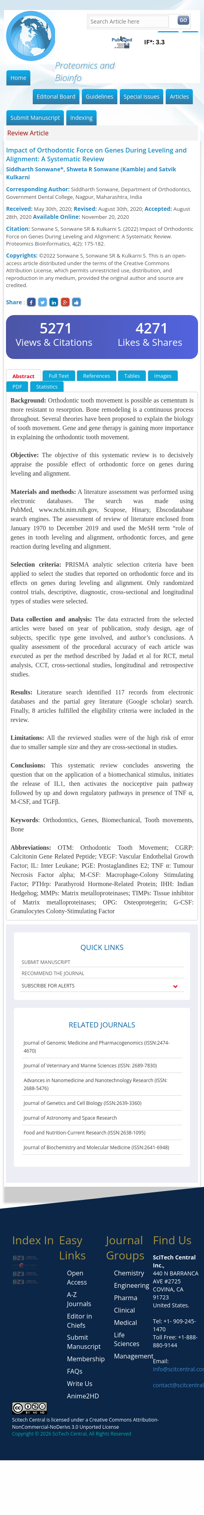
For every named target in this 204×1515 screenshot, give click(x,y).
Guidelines (99, 96)
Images (162, 375)
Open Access (77, 1278)
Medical (125, 1322)
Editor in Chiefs (79, 1321)
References (96, 375)
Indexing (81, 117)
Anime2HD (83, 1396)
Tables (132, 375)
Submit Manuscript (35, 117)
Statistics (46, 386)
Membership (86, 1358)
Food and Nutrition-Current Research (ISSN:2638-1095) (84, 1132)
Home (18, 77)
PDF (17, 386)
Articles (179, 96)
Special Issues (142, 96)
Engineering (131, 1285)
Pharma (125, 1297)
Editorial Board (56, 96)
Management (133, 1356)
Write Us (79, 1383)
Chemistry (129, 1273)
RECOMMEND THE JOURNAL (53, 973)
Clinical (124, 1310)
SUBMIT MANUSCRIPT (46, 962)
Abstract (23, 376)
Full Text (59, 375)
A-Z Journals (79, 1299)
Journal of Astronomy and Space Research (70, 1117)
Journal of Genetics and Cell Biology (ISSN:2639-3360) (82, 1103)
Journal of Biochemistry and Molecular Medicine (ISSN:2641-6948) (96, 1147)
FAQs (74, 1371)
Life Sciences (126, 1339)
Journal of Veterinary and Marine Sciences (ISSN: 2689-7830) (90, 1065)
